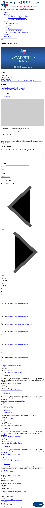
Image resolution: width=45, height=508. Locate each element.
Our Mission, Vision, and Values (17, 20)
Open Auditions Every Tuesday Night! (19, 32)
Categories (11, 25)
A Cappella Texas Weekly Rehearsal (17, 307)
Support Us (7, 36)
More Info (4, 386)
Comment (4, 153)
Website (3, 177)
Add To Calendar (5, 79)
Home (6, 12)
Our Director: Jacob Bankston (17, 18)
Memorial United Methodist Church (11, 376)
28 (1, 360)
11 (1, 327)
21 (1, 347)
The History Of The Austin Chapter (19, 16)
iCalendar (23, 81)
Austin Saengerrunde (7, 412)
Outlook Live (37, 81)
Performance (8, 416)
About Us (7, 14)
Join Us (6, 27)
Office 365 (29, 81)
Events (6, 21)
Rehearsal (7, 96)
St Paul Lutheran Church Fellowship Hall (13, 88)
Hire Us (6, 34)
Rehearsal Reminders (14, 30)
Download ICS (5, 81)
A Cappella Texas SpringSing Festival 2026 (19, 328)
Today (2, 234)
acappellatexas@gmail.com (13, 141)
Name (3, 170)
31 (1, 305)
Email (3, 173)
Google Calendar (15, 81)
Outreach (7, 415)
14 (1, 333)
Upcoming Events (13, 23)
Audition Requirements (15, 29)
